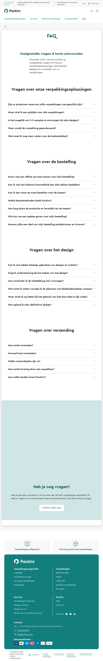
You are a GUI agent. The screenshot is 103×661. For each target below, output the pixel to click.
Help (58, 601)
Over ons (60, 605)
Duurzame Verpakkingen (24, 581)
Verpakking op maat (22, 577)
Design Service (20, 609)
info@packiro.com (23, 634)
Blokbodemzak (62, 573)
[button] (51, 104)
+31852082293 (22, 630)
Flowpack (60, 589)
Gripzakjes (18, 573)
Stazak (58, 577)
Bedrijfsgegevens (85, 654)
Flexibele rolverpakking (66, 585)
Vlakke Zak (60, 581)
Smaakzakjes (19, 585)
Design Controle (21, 605)
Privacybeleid (59, 654)
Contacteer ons (51, 508)
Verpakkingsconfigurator (24, 601)
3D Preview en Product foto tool (28, 613)
